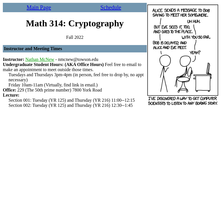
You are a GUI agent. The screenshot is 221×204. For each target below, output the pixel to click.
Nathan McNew (40, 59)
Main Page (39, 7)
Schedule (110, 7)
